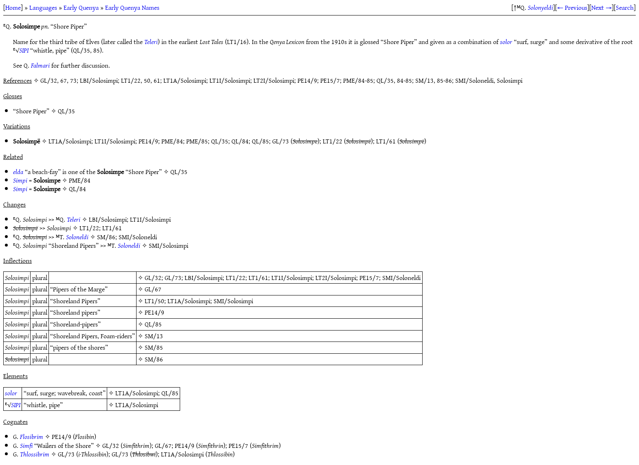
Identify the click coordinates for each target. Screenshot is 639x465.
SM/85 (154, 347)
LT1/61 (386, 141)
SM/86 (106, 236)
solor (506, 41)
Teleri (151, 41)
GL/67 (153, 289)
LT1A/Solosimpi (69, 141)
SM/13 (154, 336)
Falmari (40, 65)
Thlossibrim (34, 454)
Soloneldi (77, 236)
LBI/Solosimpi (108, 219)
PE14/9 (148, 141)
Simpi (20, 180)
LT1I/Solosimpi (115, 141)
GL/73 (280, 141)
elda (18, 171)
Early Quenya (81, 7)
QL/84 (240, 141)
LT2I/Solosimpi (335, 277)
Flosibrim (31, 436)
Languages (43, 7)
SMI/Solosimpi (168, 245)
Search (625, 7)
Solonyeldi (540, 7)
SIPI (24, 50)
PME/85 (197, 141)
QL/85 (260, 141)
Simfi (26, 445)
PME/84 (172, 141)
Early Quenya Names (132, 7)
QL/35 (66, 111)
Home (13, 7)
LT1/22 (332, 141)
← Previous (572, 7)
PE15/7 (369, 277)
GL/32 (153, 277)
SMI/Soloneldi (138, 236)
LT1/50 (154, 300)
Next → (601, 7)
